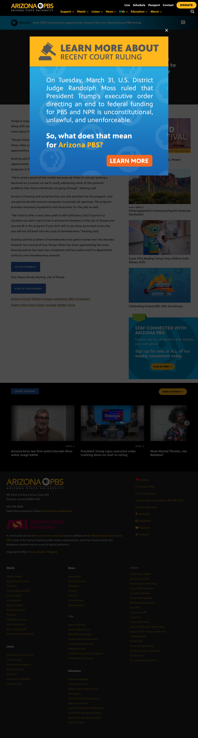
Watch (83, 11)
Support (67, 11)
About (156, 11)
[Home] (48, 7)
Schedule (139, 5)
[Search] (192, 11)
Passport (154, 5)
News (111, 11)
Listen (97, 11)
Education (139, 11)
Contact (168, 5)
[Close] (166, 32)
